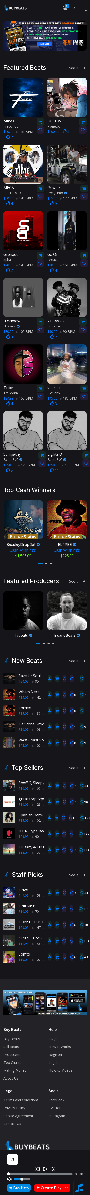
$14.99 (24, 941)
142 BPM (40, 695)
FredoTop (10, 126)
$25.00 (24, 743)
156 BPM (24, 131)
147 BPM (40, 925)
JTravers (11, 326)
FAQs (53, 1036)
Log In (54, 1060)
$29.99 (24, 834)
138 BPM (40, 941)
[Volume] (22, 1179)
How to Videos (61, 1068)
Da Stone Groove (33, 721)
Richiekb (53, 392)
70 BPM (39, 909)
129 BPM (40, 802)
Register (56, 1052)
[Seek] (40, 1174)
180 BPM (68, 398)
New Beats (27, 658)
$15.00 (24, 695)
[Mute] (10, 1179)
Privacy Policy (14, 1105)
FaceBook (56, 1097)
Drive (23, 887)
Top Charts (12, 1060)
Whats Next (29, 689)
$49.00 (24, 893)
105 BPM (24, 331)
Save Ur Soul (30, 673)
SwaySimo (57, 192)
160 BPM (40, 786)
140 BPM (24, 198)
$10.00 (24, 786)
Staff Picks (27, 872)
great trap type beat (36, 796)
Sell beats (11, 1044)
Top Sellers (27, 765)
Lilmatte (53, 326)
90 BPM (67, 331)
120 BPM (40, 850)
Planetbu (54, 126)
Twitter (55, 1105)
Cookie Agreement (18, 1113)
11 (54, 470)
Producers (11, 1052)
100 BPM (40, 743)
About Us (10, 1076)
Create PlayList (52, 1187)
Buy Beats (11, 1036)
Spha (7, 259)
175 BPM (26, 464)
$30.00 (24, 679)
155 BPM (24, 398)
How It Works (60, 1044)
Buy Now (19, 1187)
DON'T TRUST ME (34, 919)
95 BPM (39, 679)
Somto (24, 951)
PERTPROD (12, 192)
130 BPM (40, 711)
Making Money (15, 1068)
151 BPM (68, 264)
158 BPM (40, 893)
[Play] (45, 1169)
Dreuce (52, 259)
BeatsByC (12, 459)
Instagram (57, 1113)
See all (78, 67)
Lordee (25, 705)
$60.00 (24, 925)
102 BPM (40, 818)
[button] (40, 562)
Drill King (27, 903)
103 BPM (40, 727)
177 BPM (68, 198)
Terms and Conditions (21, 1097)
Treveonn (10, 392)
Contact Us (12, 1121)
